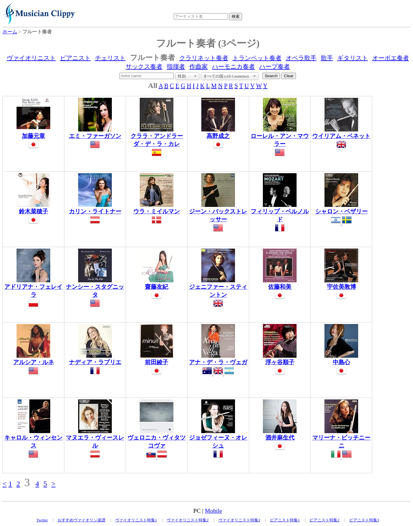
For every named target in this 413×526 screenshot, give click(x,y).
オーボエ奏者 (390, 58)
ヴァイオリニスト (31, 58)
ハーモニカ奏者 (233, 66)
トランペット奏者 (257, 58)
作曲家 (198, 66)
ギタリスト (352, 58)
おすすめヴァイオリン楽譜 (81, 520)
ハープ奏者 (274, 66)
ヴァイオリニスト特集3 (239, 520)
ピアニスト (75, 58)
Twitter (42, 520)
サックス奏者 (144, 66)
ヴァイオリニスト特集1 (136, 520)
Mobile (213, 511)
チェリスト (110, 58)
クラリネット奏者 (203, 58)
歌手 (327, 58)
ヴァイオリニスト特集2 (188, 520)
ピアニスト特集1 (285, 520)
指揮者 (176, 66)
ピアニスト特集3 (364, 520)
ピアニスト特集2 (324, 520)
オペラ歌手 (301, 58)
